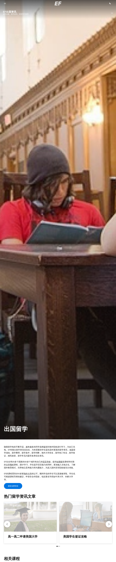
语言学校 (47, 461)
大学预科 (10, 464)
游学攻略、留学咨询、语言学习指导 (16, 14)
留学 (45, 446)
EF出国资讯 (9, 12)
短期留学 (60, 461)
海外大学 (28, 473)
